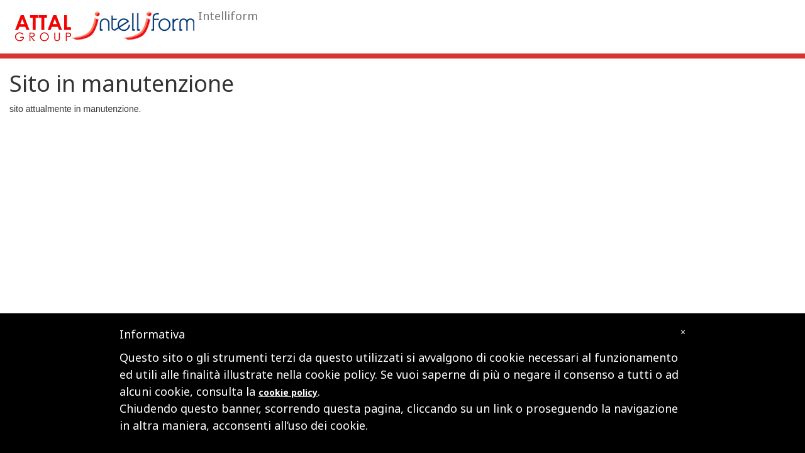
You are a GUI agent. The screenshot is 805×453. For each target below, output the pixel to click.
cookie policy (288, 392)
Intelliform (228, 15)
